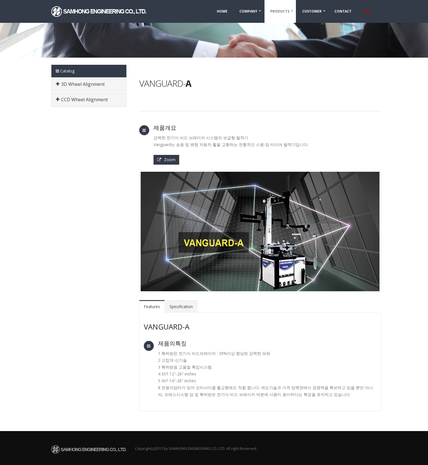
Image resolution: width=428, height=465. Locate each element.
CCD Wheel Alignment (82, 99)
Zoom (166, 159)
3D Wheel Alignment (80, 84)
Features (152, 306)
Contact (343, 11)
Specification (181, 306)
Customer (312, 11)
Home (222, 11)
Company (248, 11)
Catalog (65, 71)
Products (279, 11)
